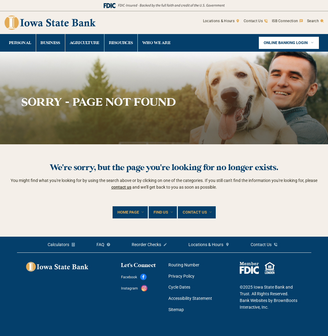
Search (313, 21)
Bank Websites (253, 300)
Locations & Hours (219, 21)
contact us (121, 187)
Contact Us (253, 21)
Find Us (161, 212)
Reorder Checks (146, 244)
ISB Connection (285, 21)
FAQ (100, 244)
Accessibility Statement (190, 298)
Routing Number (183, 264)
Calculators (58, 244)
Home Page (128, 212)
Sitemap (176, 309)
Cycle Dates (179, 287)
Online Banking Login (286, 42)
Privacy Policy (181, 276)
